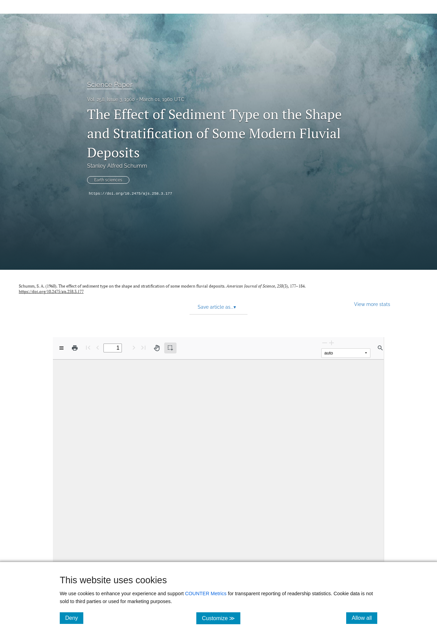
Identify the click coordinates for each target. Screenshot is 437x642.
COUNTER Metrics (206, 593)
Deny (74, 618)
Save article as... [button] (217, 307)
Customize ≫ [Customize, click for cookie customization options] (221, 618)
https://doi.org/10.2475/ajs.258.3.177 (130, 194)
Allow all (364, 618)
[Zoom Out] (325, 342)
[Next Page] (134, 347)
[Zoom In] (331, 342)
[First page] (88, 347)
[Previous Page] (98, 347)
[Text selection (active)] (170, 348)
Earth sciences (108, 180)
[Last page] (143, 347)
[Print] (75, 348)
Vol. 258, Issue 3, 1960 (111, 99)
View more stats (372, 304)
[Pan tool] (157, 348)
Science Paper (109, 85)
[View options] (61, 348)
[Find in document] (380, 348)
